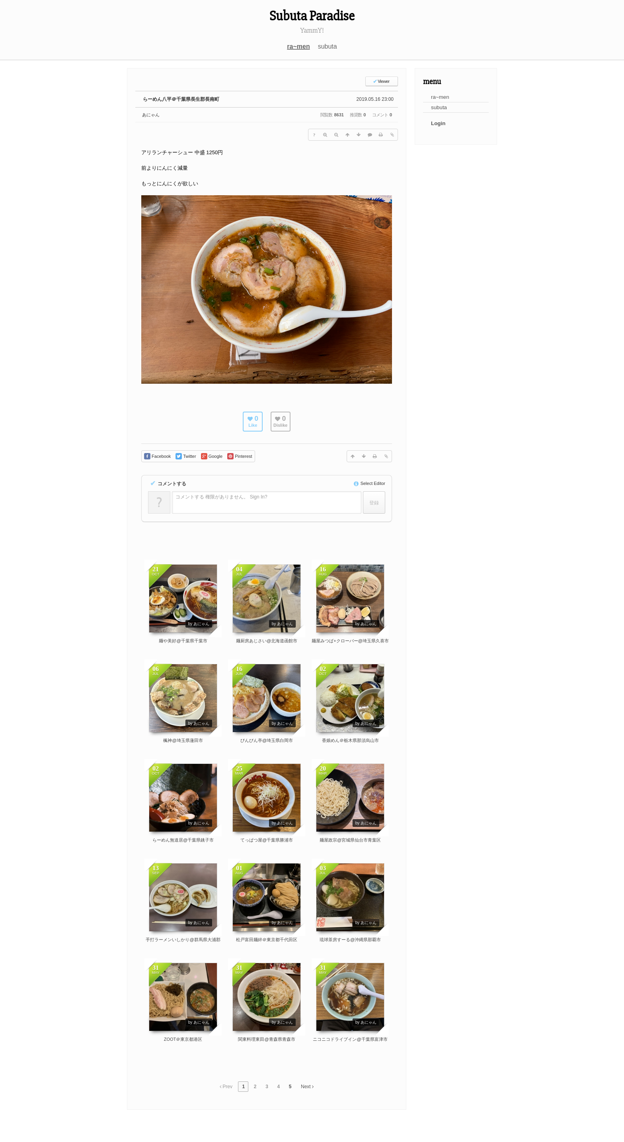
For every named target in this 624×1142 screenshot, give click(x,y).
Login (438, 123)
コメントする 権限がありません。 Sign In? (221, 497)
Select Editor (369, 483)
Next (307, 1086)
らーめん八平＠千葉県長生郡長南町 (181, 99)
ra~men (298, 46)
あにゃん (151, 114)
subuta (327, 46)
